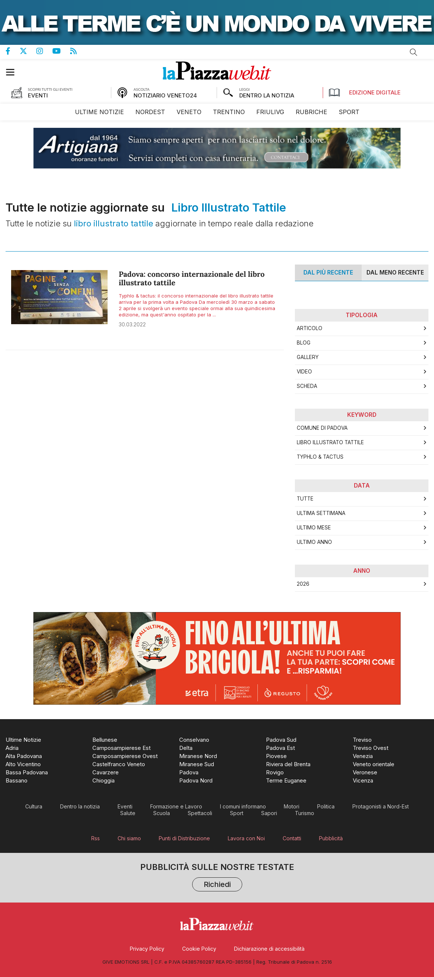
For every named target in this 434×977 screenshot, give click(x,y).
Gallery (308, 357)
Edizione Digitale (365, 92)
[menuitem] (99, 112)
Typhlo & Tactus (320, 457)
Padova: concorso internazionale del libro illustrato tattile (191, 279)
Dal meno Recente (395, 272)
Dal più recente (328, 272)
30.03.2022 (132, 324)
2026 (303, 584)
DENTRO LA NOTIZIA (266, 95)
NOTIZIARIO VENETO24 (165, 95)
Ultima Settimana (321, 513)
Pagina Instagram (44, 51)
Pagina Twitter (28, 51)
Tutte (305, 499)
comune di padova (322, 428)
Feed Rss (78, 51)
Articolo (309, 328)
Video (304, 372)
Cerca (413, 52)
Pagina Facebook (13, 51)
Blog (303, 343)
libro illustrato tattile (330, 442)
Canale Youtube (61, 51)
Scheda (307, 386)
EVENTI (38, 95)
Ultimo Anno (314, 542)
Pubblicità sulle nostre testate (217, 877)
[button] (14, 72)
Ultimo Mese (314, 528)
